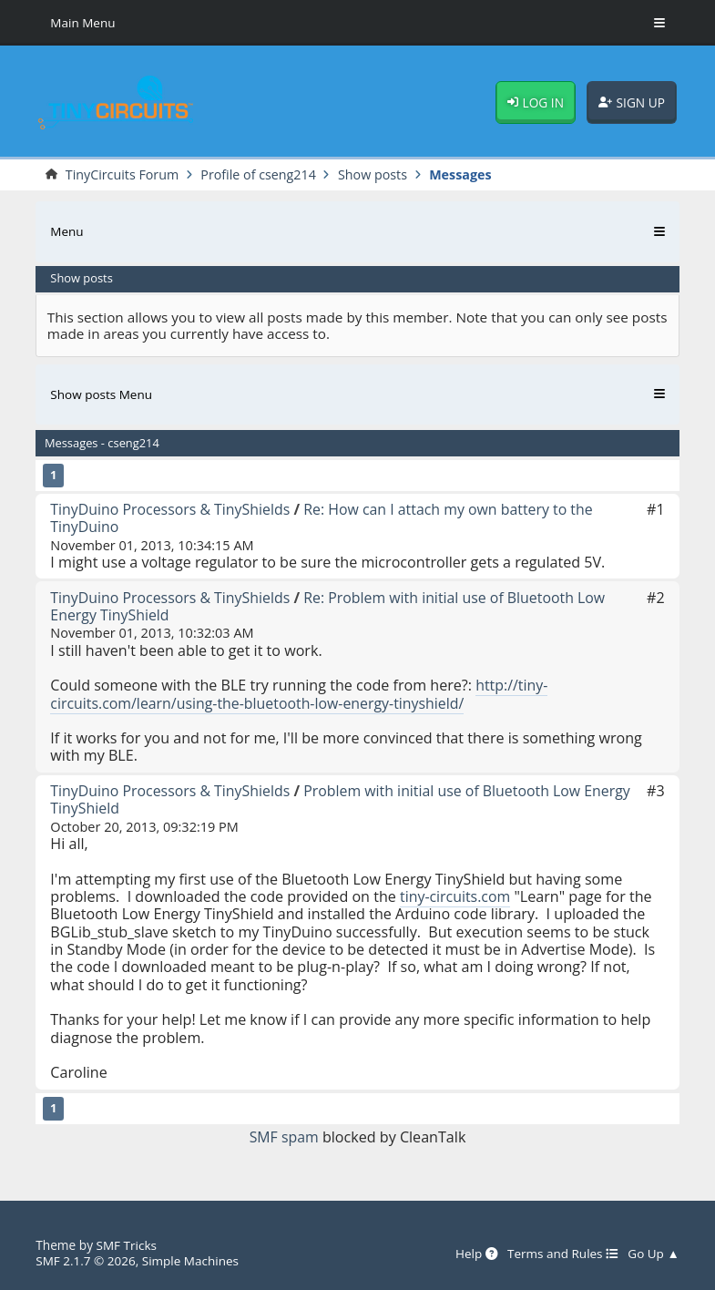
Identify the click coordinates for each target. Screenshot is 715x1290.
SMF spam (284, 1137)
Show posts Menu (101, 394)
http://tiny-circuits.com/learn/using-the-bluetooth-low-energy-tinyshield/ (299, 693)
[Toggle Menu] (659, 23)
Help (474, 1252)
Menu (67, 232)
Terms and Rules (562, 1252)
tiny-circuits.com (456, 896)
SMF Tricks (127, 1245)
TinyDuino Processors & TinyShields (171, 509)
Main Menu (83, 22)
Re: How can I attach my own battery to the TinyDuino (325, 518)
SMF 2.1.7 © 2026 (86, 1260)
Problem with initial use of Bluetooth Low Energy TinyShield (344, 799)
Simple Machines (192, 1260)
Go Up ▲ (653, 1252)
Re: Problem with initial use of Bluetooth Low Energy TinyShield (331, 606)
